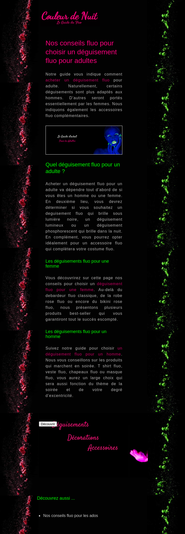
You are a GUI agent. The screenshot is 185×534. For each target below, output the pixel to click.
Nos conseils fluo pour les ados (70, 516)
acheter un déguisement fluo (78, 80)
